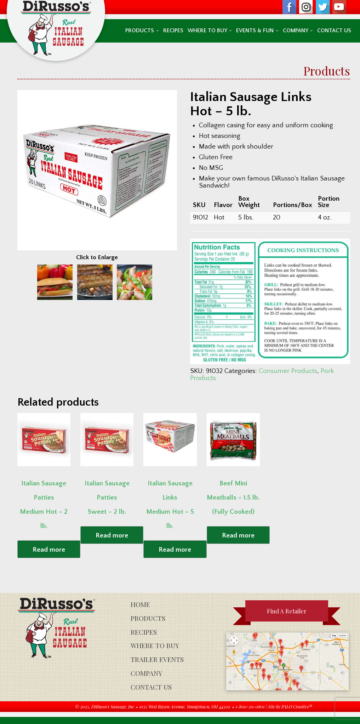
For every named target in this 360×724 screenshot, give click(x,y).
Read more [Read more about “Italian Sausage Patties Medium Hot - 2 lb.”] (49, 549)
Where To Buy (210, 31)
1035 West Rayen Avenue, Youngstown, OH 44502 (184, 706)
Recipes (173, 31)
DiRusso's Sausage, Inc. (113, 706)
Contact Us (334, 31)
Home (140, 604)
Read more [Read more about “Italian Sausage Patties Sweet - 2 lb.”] (112, 535)
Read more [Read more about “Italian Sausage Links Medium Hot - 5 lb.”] (175, 549)
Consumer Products (288, 371)
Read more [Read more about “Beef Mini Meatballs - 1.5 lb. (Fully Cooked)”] (238, 535)
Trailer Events (157, 659)
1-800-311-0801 (249, 706)
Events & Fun (257, 31)
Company (298, 31)
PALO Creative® (296, 706)
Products (142, 31)
